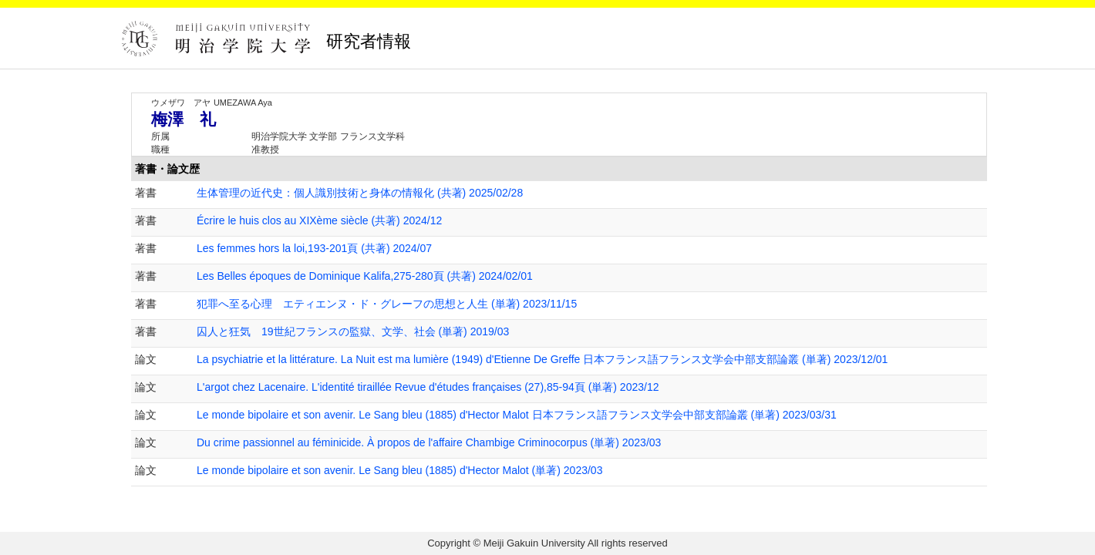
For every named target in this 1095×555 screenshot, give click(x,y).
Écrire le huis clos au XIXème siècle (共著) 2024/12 (319, 220)
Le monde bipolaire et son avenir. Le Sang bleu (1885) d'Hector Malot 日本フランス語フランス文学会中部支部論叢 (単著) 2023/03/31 (517, 415)
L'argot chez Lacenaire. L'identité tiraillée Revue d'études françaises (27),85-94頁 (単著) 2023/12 (428, 387)
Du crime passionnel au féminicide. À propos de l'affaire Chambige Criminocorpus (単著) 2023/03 (429, 442)
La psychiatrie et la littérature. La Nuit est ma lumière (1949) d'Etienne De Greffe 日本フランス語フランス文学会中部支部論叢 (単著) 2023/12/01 (542, 359)
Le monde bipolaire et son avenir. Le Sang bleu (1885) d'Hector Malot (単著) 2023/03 (399, 470)
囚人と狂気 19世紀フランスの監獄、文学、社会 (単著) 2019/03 (353, 331)
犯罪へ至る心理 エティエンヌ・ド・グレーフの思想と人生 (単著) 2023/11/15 (387, 304)
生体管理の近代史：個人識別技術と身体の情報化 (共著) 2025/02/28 (360, 193)
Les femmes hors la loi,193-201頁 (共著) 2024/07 (314, 248)
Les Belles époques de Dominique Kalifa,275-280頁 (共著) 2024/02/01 (365, 276)
